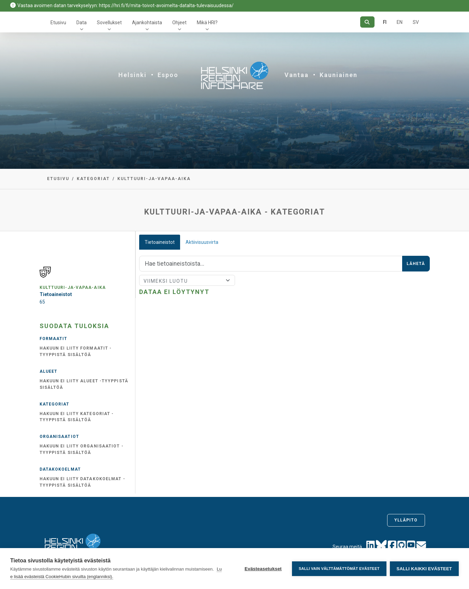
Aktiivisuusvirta (202, 242)
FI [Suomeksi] (384, 22)
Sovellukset (109, 22)
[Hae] (367, 22)
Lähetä (416, 263)
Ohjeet (179, 22)
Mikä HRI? (207, 22)
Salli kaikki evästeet (424, 568)
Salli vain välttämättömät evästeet (339, 568)
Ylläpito (406, 520)
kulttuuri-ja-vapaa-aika (154, 178)
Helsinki (132, 74)
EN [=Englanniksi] (399, 22)
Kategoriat (93, 178)
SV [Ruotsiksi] (416, 22)
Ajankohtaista (147, 22)
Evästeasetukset (263, 568)
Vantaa (296, 74)
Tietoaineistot (160, 242)
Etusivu (58, 22)
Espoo (168, 74)
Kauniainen (338, 74)
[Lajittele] (187, 280)
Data (81, 22)
